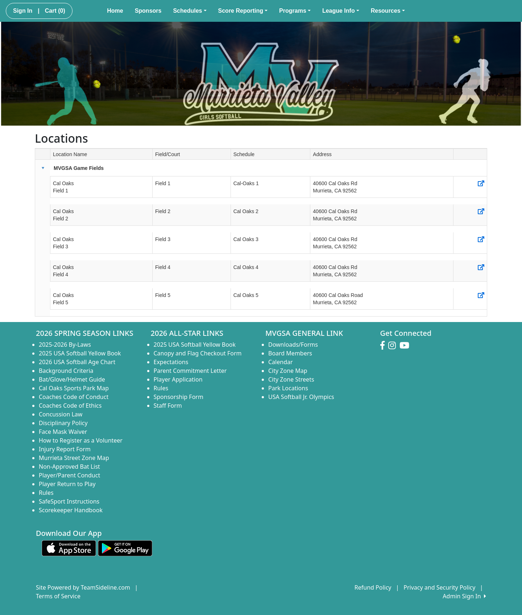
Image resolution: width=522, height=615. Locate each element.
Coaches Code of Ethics (70, 406)
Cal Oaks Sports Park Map (74, 388)
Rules (46, 493)
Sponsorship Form (178, 397)
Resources (388, 11)
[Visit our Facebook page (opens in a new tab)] (384, 345)
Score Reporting (243, 11)
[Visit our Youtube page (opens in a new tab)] (406, 345)
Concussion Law (60, 414)
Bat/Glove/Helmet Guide (72, 379)
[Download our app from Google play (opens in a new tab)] (125, 548)
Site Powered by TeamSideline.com (83, 587)
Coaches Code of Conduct (73, 397)
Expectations (171, 362)
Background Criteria (66, 371)
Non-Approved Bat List (69, 467)
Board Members (290, 353)
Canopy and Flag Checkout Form (198, 353)
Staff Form (168, 406)
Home (115, 11)
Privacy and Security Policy (439, 587)
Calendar (280, 362)
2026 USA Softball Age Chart (77, 362)
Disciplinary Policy (63, 423)
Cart (55, 11)
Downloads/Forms (293, 345)
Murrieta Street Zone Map (74, 458)
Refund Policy (373, 587)
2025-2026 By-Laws (65, 345)
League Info (340, 11)
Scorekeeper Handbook (71, 510)
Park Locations (288, 388)
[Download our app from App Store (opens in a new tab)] (69, 548)
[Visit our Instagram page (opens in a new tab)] (393, 345)
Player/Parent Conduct (69, 475)
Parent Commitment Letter (190, 371)
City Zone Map (287, 371)
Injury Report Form (65, 449)
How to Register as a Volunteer (81, 440)
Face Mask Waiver (63, 432)
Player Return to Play (67, 484)
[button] (43, 168)
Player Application (178, 379)
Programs (295, 11)
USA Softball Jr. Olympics (301, 397)
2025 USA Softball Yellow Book (80, 353)
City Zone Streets (291, 379)
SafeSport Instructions (69, 501)
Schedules (189, 11)
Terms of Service (58, 596)
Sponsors (148, 11)
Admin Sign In (464, 596)
